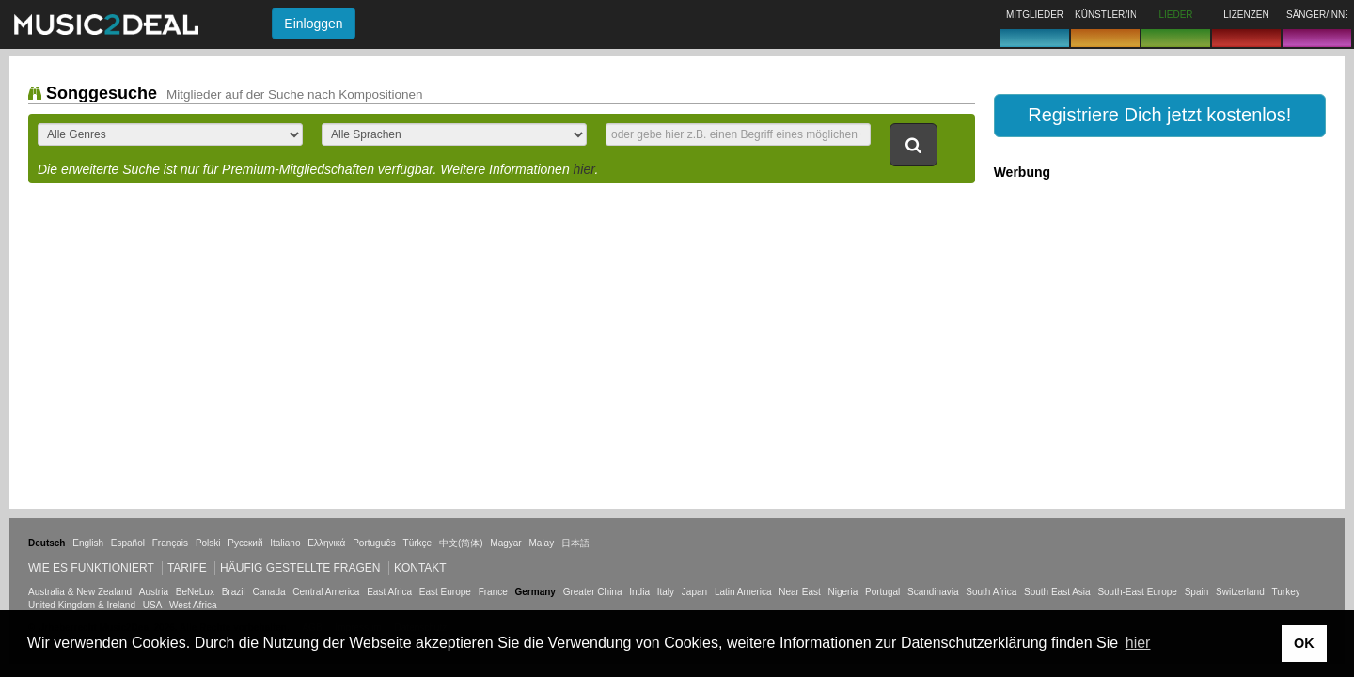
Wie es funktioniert (91, 568)
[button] (1160, 115)
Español (128, 543)
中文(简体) (461, 543)
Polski (208, 543)
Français (170, 543)
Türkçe (418, 543)
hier (584, 169)
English (87, 543)
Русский (245, 543)
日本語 (575, 543)
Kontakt (420, 568)
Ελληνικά (326, 543)
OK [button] (1304, 643)
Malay (542, 543)
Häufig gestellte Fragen (300, 568)
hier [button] (1138, 643)
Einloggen (313, 23)
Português (374, 543)
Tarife (188, 568)
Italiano (285, 543)
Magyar (505, 543)
